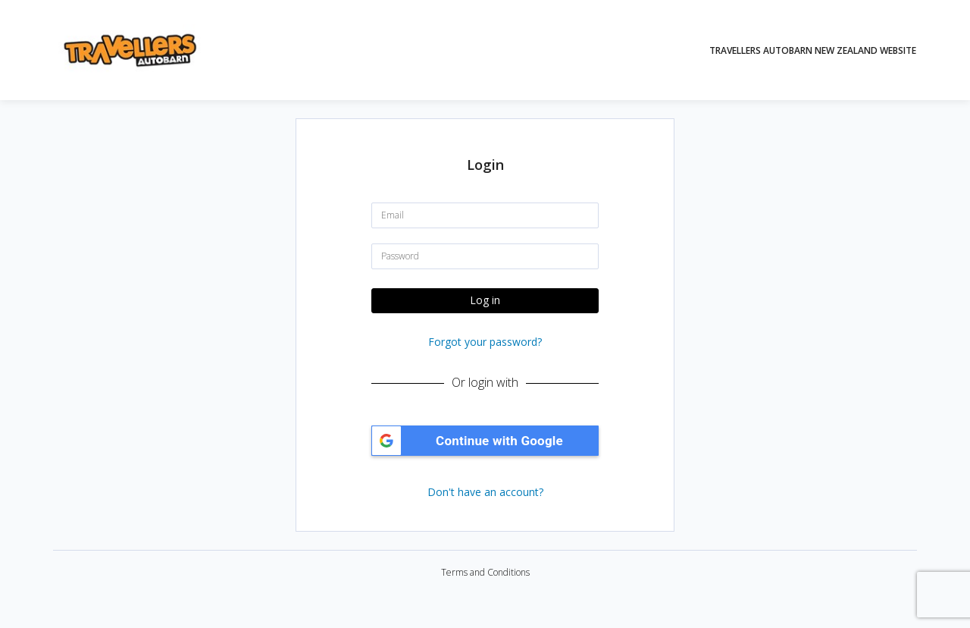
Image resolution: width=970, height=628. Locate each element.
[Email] (485, 215)
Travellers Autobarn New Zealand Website (812, 50)
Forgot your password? (485, 341)
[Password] (485, 256)
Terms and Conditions (485, 572)
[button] (485, 441)
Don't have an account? (485, 492)
